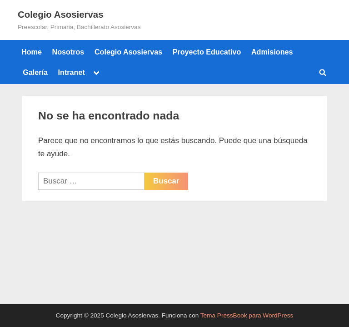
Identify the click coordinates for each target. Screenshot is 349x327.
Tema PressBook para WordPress (247, 315)
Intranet (71, 72)
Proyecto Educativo (207, 52)
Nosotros (68, 52)
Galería (35, 72)
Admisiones (272, 52)
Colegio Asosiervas (61, 15)
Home (31, 52)
